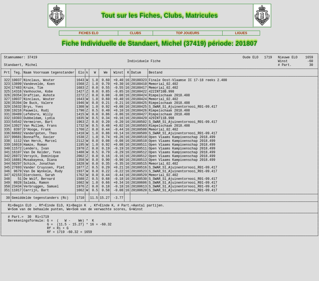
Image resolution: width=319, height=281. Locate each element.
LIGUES (241, 33)
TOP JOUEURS (187, 33)
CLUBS (135, 33)
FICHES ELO (88, 33)
